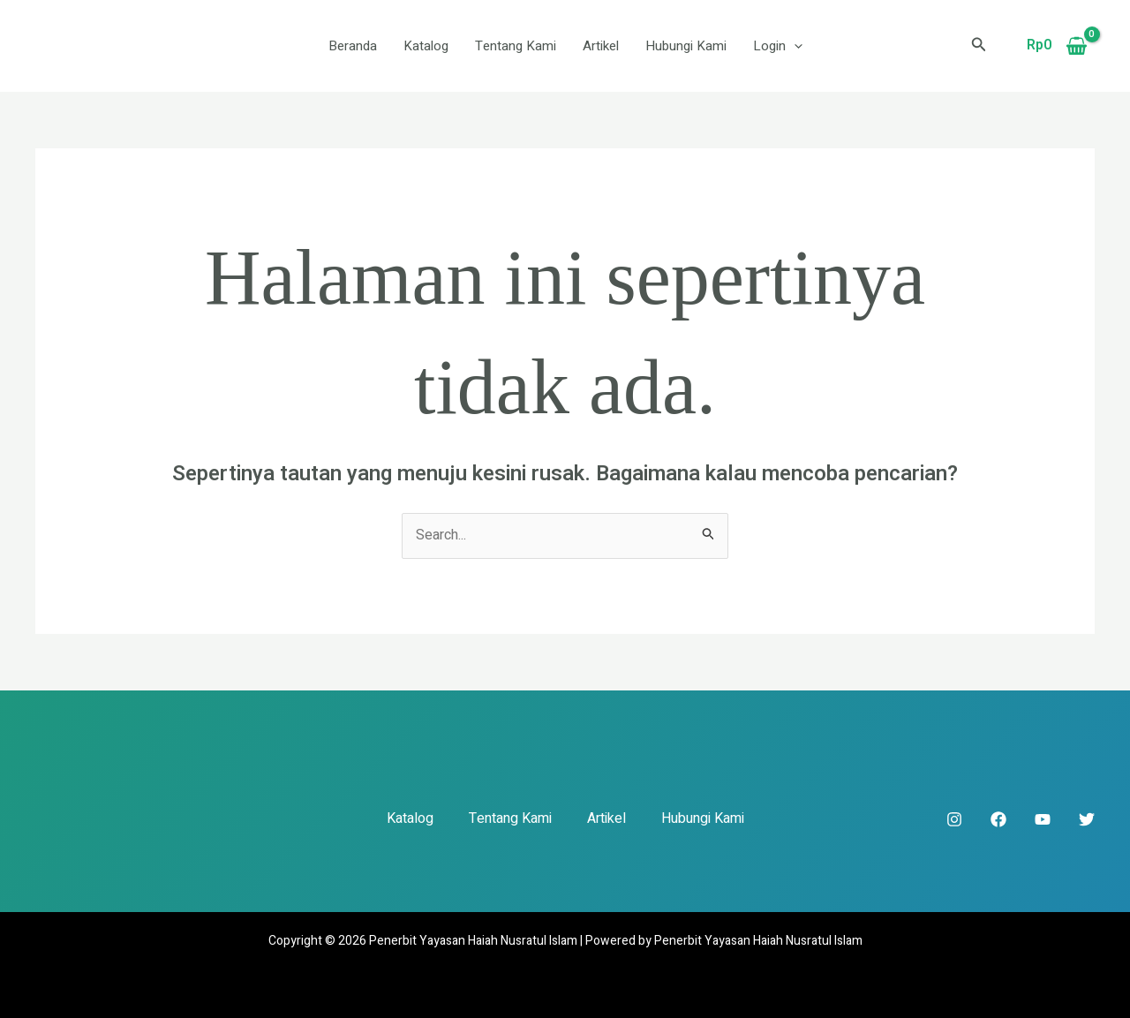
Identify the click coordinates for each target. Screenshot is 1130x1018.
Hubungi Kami (686, 46)
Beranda (352, 46)
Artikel (601, 46)
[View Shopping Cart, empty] (1057, 46)
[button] (794, 46)
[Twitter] (1087, 819)
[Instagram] (954, 819)
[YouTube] (1043, 819)
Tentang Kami (515, 46)
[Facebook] (998, 819)
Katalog (425, 46)
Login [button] (777, 46)
